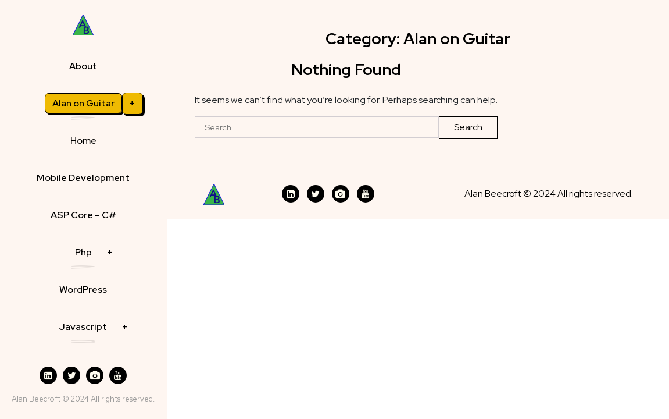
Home (83, 140)
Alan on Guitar (83, 103)
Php (83, 252)
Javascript (83, 327)
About (83, 66)
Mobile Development (83, 178)
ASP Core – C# (83, 215)
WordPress (83, 289)
